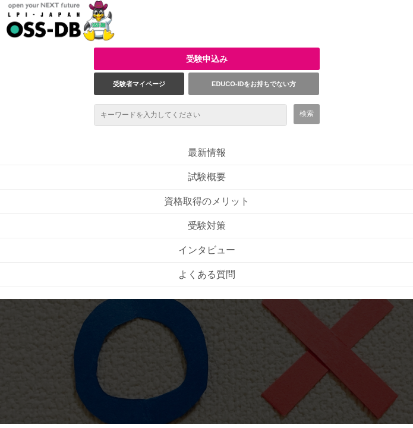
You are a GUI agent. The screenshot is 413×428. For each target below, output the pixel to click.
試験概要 (207, 177)
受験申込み (207, 59)
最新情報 (207, 152)
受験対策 (207, 226)
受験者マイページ (139, 83)
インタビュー (206, 250)
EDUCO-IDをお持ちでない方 (254, 83)
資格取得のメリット (207, 201)
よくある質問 (206, 274)
